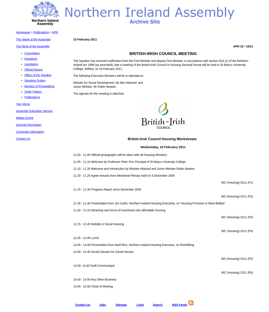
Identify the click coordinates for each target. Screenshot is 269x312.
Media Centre (24, 118)
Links (140, 305)
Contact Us (23, 138)
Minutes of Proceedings (39, 86)
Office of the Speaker (37, 75)
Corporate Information (30, 131)
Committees (32, 53)
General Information (29, 125)
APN (55, 32)
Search (157, 305)
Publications (41, 32)
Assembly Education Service (34, 111)
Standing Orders (34, 80)
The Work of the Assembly (33, 46)
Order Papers (33, 91)
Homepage (23, 32)
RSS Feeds (179, 305)
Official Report (33, 69)
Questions (30, 58)
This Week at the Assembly (33, 39)
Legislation (31, 64)
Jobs (102, 305)
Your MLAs (23, 104)
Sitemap (121, 305)
